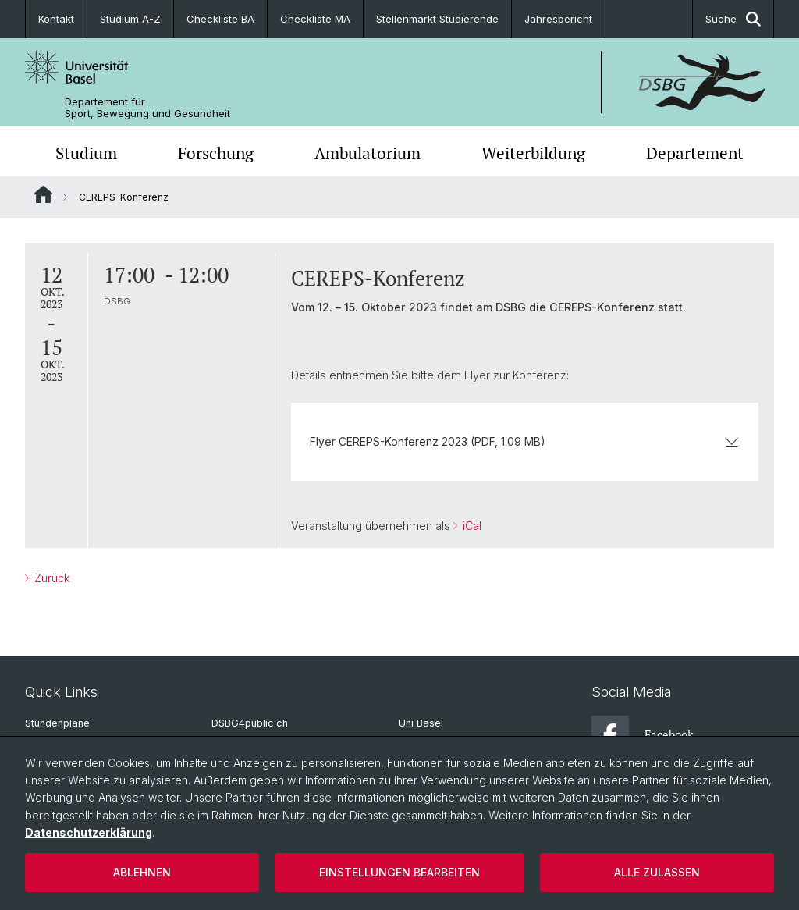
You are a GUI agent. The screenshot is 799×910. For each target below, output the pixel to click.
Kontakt (56, 18)
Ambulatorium (367, 153)
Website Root (43, 194)
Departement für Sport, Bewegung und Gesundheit (147, 107)
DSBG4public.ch (249, 723)
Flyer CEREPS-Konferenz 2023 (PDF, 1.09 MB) (525, 441)
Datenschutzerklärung (88, 832)
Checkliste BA (220, 18)
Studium (86, 153)
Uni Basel (421, 723)
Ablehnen (142, 872)
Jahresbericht (558, 18)
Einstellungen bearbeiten (399, 872)
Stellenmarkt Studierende (437, 18)
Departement (695, 153)
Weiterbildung (533, 153)
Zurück (50, 578)
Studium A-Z (130, 18)
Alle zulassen (657, 872)
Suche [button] (733, 19)
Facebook (642, 734)
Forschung (216, 153)
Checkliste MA (315, 18)
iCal (470, 525)
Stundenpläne (57, 723)
